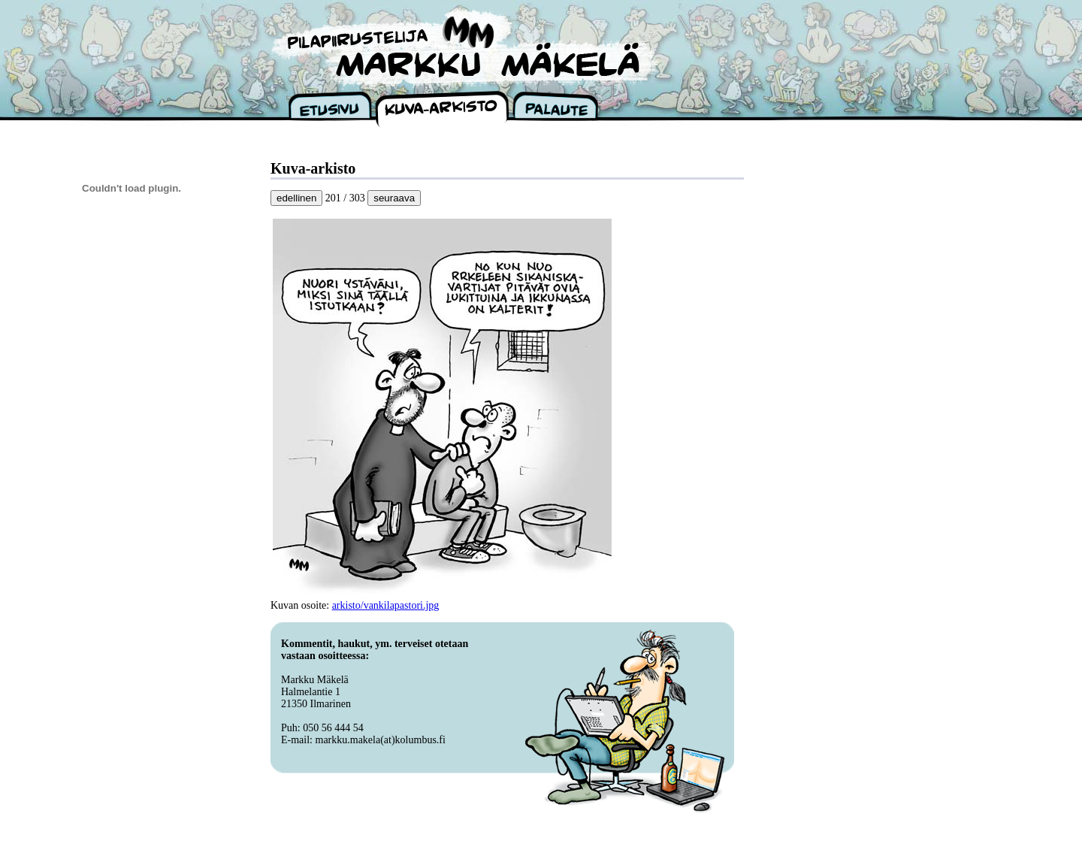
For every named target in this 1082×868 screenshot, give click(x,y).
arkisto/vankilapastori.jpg (386, 605)
